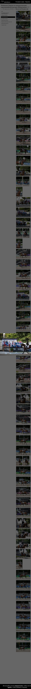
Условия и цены (20, 2)
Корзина (27, 2)
